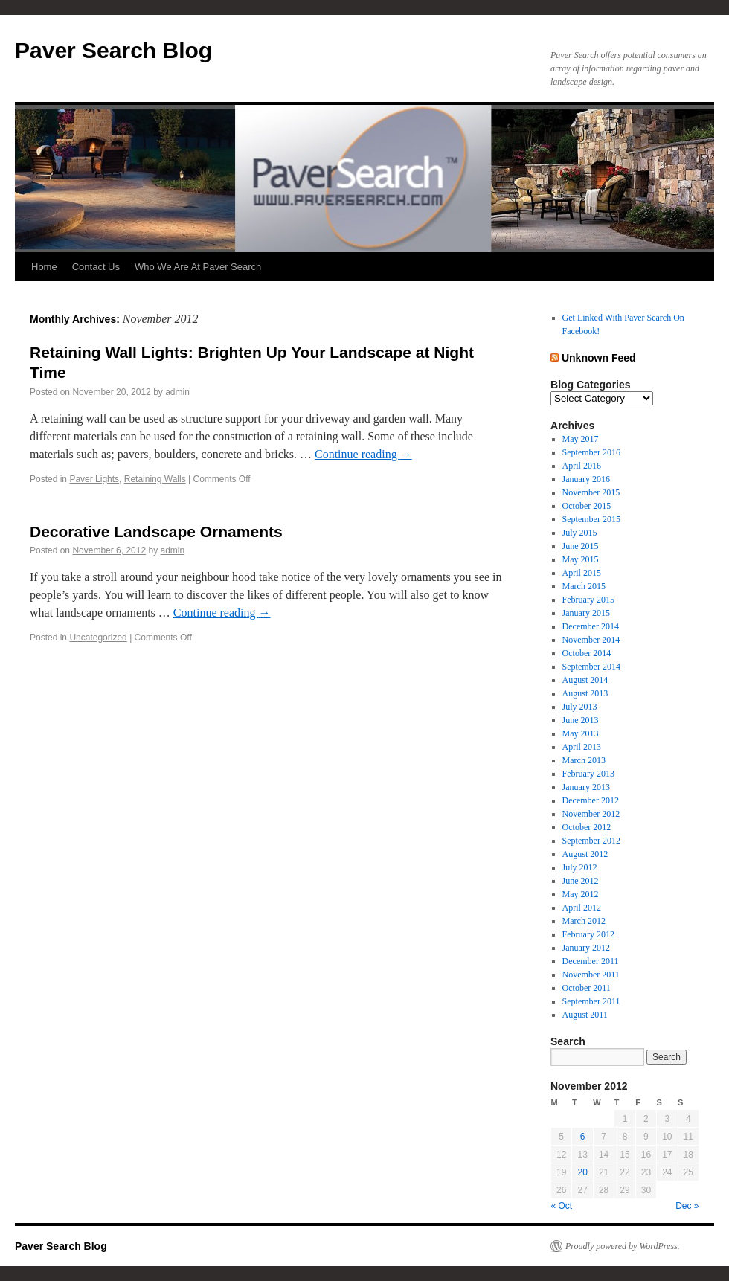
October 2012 (586, 827)
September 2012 (591, 840)
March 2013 (584, 760)
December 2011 (590, 961)
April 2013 (581, 747)
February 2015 (588, 599)
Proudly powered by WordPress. (622, 1246)
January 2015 (586, 613)
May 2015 (580, 559)
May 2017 (580, 439)
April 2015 (581, 573)
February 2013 (588, 773)
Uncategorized (97, 637)
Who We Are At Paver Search (198, 266)
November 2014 (591, 640)
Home (44, 266)
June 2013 (580, 720)
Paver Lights (94, 479)
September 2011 (591, 1001)
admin (177, 392)
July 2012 (579, 867)
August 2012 (585, 854)
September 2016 (591, 452)
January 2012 (586, 948)
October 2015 (586, 506)
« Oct (562, 1206)
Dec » (687, 1206)
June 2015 (580, 546)
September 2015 (591, 519)
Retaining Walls (155, 479)
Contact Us (96, 266)
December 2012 (590, 800)
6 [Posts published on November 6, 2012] (582, 1136)
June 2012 (580, 881)
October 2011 (586, 988)
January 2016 (586, 479)
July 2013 (579, 707)
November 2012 (591, 814)
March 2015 (584, 586)
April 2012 (581, 907)
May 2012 (580, 894)
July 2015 (579, 532)
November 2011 (591, 974)
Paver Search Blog (113, 50)
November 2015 (591, 492)
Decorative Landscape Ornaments (156, 531)
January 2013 (586, 787)
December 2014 (590, 626)
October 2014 (586, 653)
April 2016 (581, 465)
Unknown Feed (599, 358)
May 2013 (580, 733)
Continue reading (363, 454)
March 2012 (584, 921)
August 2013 (585, 693)
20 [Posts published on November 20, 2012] (582, 1172)
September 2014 (591, 666)
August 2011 (585, 1014)
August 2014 (585, 680)
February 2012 (588, 934)
